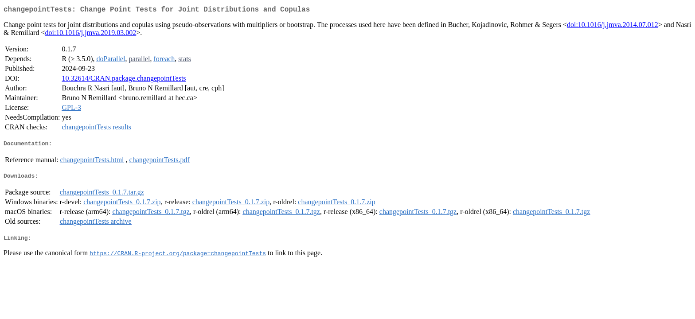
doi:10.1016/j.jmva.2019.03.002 (90, 34)
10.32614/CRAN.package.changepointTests (124, 80)
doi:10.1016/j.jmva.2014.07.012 (612, 26)
